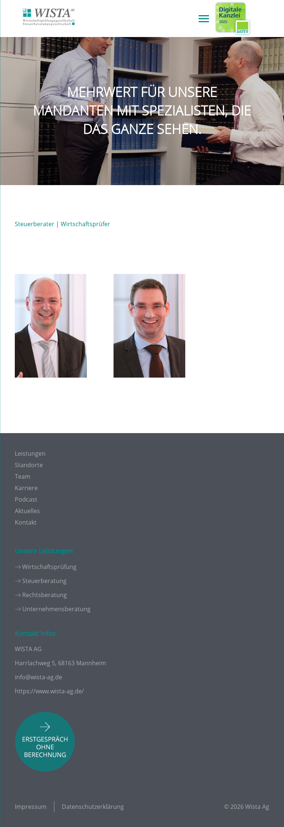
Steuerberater (34, 224)
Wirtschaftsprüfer (85, 224)
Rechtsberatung (44, 595)
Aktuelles (27, 511)
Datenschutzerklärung (93, 807)
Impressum (31, 807)
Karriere (26, 488)
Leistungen (30, 453)
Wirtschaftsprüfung (49, 567)
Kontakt (26, 522)
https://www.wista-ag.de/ (49, 691)
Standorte (29, 465)
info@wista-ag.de (38, 677)
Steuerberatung (44, 581)
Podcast (26, 499)
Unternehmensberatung (56, 609)
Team (22, 476)
